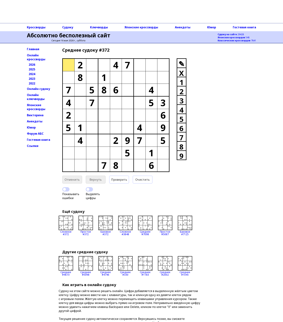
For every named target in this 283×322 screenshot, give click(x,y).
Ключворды (99, 27)
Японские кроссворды (141, 27)
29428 (231, 34)
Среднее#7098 (145, 226)
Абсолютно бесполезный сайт (68, 35)
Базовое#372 (105, 226)
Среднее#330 (125, 266)
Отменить (72, 180)
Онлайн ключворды (36, 97)
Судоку (67, 27)
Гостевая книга (244, 27)
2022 (32, 83)
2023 (32, 79)
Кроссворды (36, 27)
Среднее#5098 (86, 266)
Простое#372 (86, 226)
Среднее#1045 (185, 266)
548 (233, 37)
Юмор (211, 27)
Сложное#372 (66, 226)
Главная (33, 49)
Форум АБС (35, 134)
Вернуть (96, 180)
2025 (32, 69)
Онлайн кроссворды (36, 57)
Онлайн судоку (38, 89)
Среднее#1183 (145, 266)
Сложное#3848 (125, 226)
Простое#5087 (165, 226)
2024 (32, 74)
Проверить (119, 180)
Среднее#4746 (105, 266)
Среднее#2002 (165, 266)
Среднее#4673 (66, 266)
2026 (32, 65)
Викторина (35, 115)
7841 (237, 40)
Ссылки (32, 146)
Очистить (142, 180)
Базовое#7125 (185, 226)
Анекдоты (182, 27)
